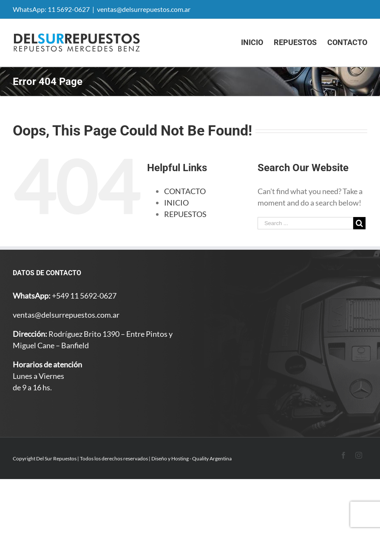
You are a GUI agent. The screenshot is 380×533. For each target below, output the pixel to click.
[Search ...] (305, 223)
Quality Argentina (212, 458)
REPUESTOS (185, 214)
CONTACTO (185, 191)
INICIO (176, 202)
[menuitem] (257, 42)
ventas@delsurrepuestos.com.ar (143, 9)
